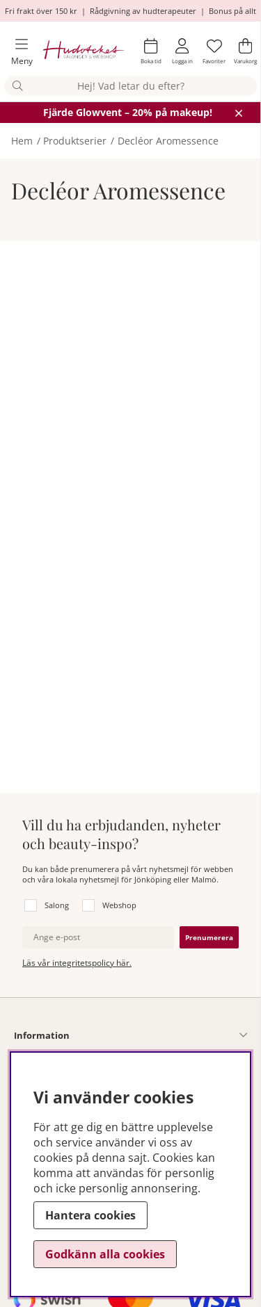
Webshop (119, 905)
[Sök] (130, 86)
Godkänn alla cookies (105, 1254)
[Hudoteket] (84, 51)
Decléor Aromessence (168, 140)
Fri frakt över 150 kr (41, 11)
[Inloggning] (182, 51)
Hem (22, 140)
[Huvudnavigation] (16, 52)
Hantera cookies (90, 1215)
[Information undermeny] (158, 1035)
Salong (57, 905)
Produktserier (74, 140)
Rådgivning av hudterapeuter (143, 11)
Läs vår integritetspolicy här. (77, 963)
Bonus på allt (232, 11)
